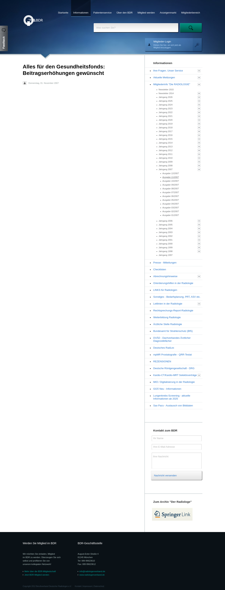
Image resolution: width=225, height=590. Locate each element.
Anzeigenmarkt (168, 12)
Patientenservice (102, 12)
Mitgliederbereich (190, 12)
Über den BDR (124, 12)
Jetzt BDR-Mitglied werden (37, 575)
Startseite (63, 12)
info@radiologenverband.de (92, 571)
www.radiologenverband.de (92, 575)
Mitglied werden (146, 12)
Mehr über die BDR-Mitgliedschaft (40, 571)
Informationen (81, 12)
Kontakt (78, 586)
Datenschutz (99, 586)
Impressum (87, 586)
